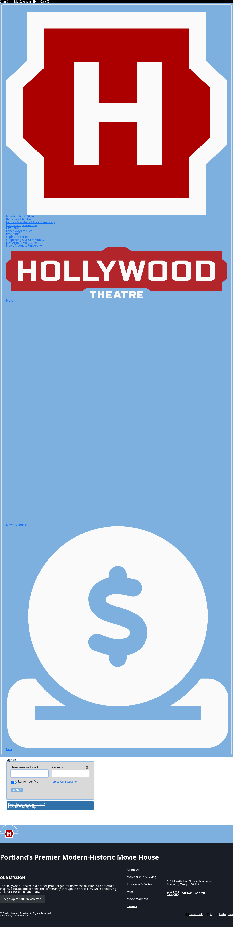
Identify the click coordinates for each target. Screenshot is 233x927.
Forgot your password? (64, 782)
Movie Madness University (24, 246)
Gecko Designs (21, 915)
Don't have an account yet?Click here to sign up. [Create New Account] (26, 805)
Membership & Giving (21, 216)
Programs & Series (139, 884)
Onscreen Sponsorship (21, 225)
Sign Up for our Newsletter (22, 899)
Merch (10, 300)
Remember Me (28, 781)
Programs (12, 234)
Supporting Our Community (25, 240)
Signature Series (17, 237)
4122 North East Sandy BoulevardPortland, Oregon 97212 (189, 882)
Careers (132, 906)
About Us (133, 870)
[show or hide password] (87, 767)
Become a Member (19, 219)
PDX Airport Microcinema (23, 243)
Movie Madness (137, 899)
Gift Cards (12, 228)
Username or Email (24, 767)
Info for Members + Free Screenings (30, 222)
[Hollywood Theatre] (116, 113)
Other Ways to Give (19, 231)
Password (58, 767)
